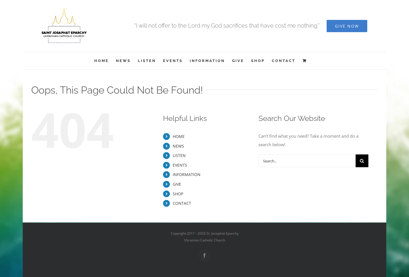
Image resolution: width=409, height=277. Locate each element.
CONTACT (182, 203)
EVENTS (180, 165)
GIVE (177, 184)
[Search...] (307, 160)
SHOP (178, 194)
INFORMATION (187, 174)
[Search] (362, 160)
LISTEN (179, 155)
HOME (179, 136)
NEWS (178, 146)
